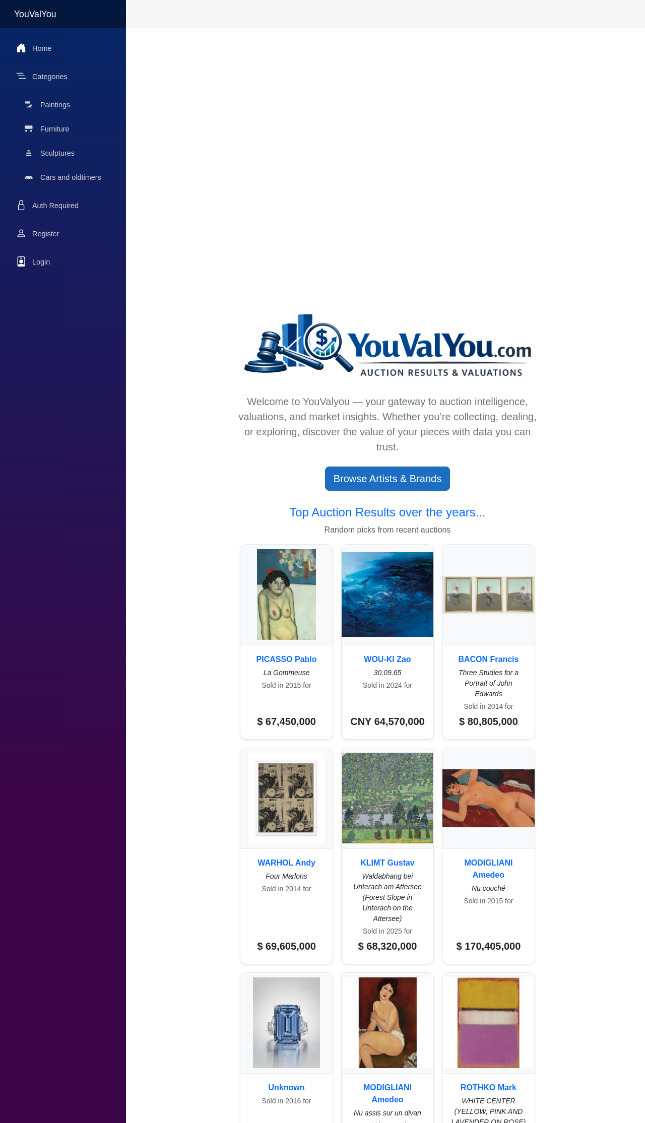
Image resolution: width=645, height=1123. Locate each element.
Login (33, 261)
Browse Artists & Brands (388, 478)
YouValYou (35, 14)
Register (37, 233)
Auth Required (47, 205)
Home (33, 48)
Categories (42, 76)
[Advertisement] (387, 107)
